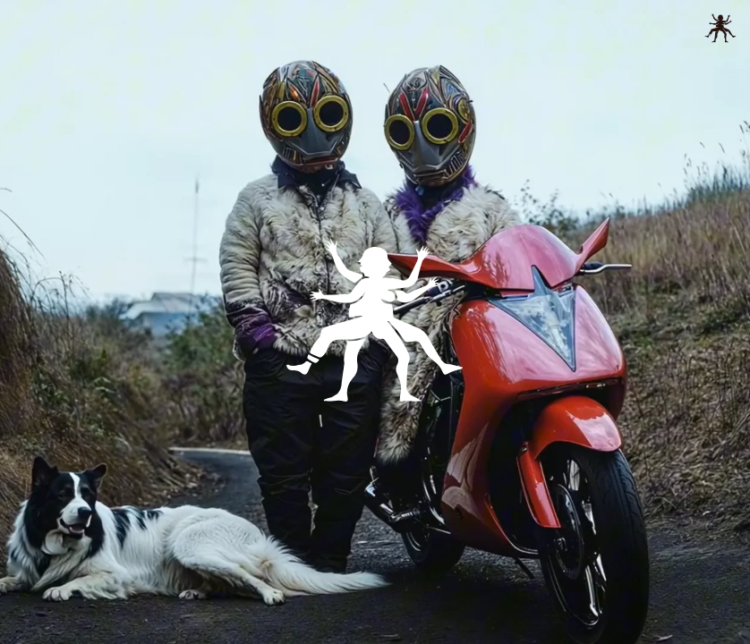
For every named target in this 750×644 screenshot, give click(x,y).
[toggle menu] (720, 28)
